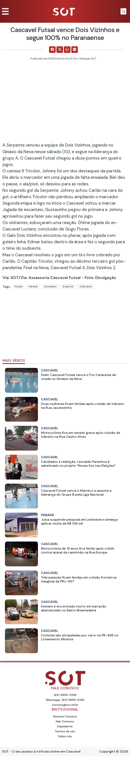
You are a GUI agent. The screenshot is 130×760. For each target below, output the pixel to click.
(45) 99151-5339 (65, 695)
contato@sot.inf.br (65, 705)
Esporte (68, 286)
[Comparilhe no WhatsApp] (67, 49)
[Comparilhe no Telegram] (74, 49)
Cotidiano (50, 286)
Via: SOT (10, 277)
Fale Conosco (65, 721)
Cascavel (86, 286)
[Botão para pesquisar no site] (123, 11)
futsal (18, 286)
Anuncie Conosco (65, 716)
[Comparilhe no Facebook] (52, 49)
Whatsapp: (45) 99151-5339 (65, 700)
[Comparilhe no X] (59, 49)
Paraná (33, 286)
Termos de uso (65, 731)
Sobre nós (65, 736)
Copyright (107, 751)
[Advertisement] (65, 325)
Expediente (65, 726)
